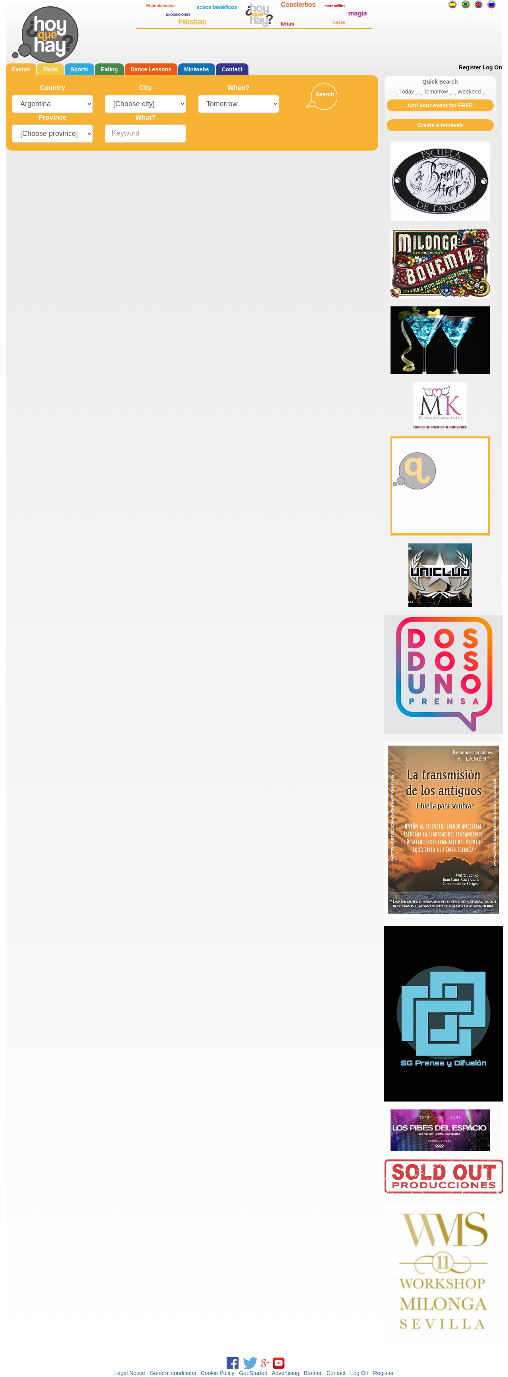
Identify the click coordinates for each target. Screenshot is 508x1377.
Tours (50, 69)
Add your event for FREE (440, 105)
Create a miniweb (440, 125)
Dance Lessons (151, 69)
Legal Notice (129, 1373)
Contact (232, 69)
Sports (79, 69)
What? (145, 117)
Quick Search (440, 81)
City (145, 88)
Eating (109, 69)
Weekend (469, 91)
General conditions (173, 1373)
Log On (492, 67)
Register (470, 67)
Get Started (253, 1373)
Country (52, 88)
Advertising (285, 1373)
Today (406, 91)
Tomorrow (435, 91)
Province (52, 117)
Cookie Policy (218, 1373)
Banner (313, 1373)
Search (325, 94)
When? (238, 88)
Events (21, 69)
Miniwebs (196, 69)
